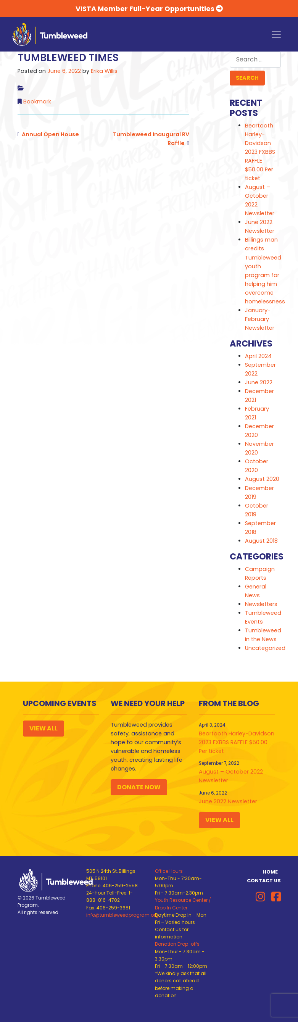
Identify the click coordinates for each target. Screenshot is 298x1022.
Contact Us (264, 880)
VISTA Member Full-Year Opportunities (149, 8)
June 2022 (258, 382)
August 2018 (261, 541)
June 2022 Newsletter (228, 801)
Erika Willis (104, 71)
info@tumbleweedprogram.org (122, 915)
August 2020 (262, 479)
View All (43, 728)
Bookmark (37, 101)
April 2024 (258, 356)
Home (270, 872)
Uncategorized (265, 648)
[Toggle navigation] (276, 34)
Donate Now (139, 787)
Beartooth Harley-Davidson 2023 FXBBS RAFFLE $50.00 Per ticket (260, 152)
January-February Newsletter (259, 319)
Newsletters (261, 604)
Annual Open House (50, 134)
